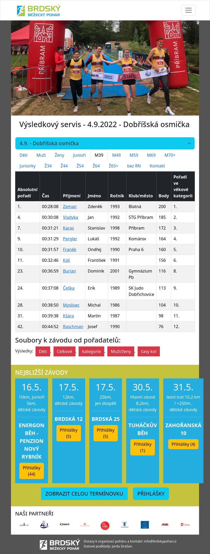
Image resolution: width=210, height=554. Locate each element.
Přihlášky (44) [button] (31, 471)
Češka (68, 288)
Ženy (59, 155)
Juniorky (28, 166)
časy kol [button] (148, 351)
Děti (24, 155)
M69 (151, 155)
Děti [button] (43, 351)
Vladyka (70, 217)
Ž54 (80, 166)
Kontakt (157, 166)
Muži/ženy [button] (121, 351)
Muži (41, 155)
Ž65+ (113, 166)
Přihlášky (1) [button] (142, 447)
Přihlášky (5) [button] (69, 433)
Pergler (70, 239)
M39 (99, 155)
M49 (116, 155)
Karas (68, 228)
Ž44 (64, 166)
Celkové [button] (64, 351)
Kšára (68, 316)
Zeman (70, 206)
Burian (69, 271)
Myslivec (71, 305)
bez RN (134, 166)
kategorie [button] (91, 351)
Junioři (79, 155)
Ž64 (96, 166)
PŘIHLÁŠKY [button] (151, 493)
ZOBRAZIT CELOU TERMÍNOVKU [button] (84, 493)
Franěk (69, 249)
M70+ (170, 155)
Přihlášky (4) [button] (183, 444)
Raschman (73, 326)
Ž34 (47, 166)
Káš (66, 260)
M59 (134, 155)
